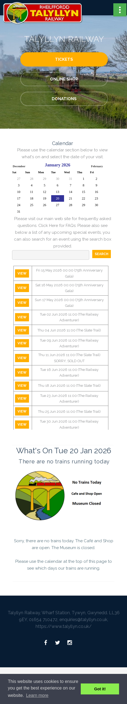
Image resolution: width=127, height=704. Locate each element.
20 (57, 198)
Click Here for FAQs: (57, 225)
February (97, 166)
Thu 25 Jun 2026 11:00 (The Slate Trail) (69, 411)
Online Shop (64, 79)
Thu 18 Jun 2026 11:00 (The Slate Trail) (69, 385)
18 (31, 198)
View (22, 273)
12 (44, 192)
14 (70, 192)
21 (70, 198)
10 (18, 192)
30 (57, 179)
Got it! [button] (100, 689)
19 (44, 198)
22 (83, 198)
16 (96, 192)
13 (57, 192)
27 (18, 179)
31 (70, 179)
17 (18, 198)
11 (31, 192)
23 (96, 198)
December (19, 166)
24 (18, 205)
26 (44, 205)
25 (31, 205)
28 (31, 179)
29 (44, 179)
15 (83, 192)
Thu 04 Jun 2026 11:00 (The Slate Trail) (69, 330)
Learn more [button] (37, 695)
